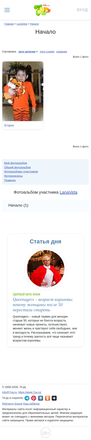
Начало (34, 23)
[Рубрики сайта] (7, 10)
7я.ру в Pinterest (33, 398)
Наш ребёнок (31, 403)
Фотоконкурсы (13, 175)
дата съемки (47, 51)
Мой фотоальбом (15, 163)
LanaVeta (22, 23)
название (61, 51)
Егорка (9, 125)
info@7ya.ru (9, 392)
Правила (10, 180)
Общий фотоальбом (17, 167)
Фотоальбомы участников (21, 171)
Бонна (18, 403)
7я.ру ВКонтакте (40, 398)
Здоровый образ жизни (26, 294)
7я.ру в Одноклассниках (47, 398)
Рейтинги (8, 403)
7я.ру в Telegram (26, 398)
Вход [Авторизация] (82, 9)
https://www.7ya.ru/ (29, 392)
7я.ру (54, 398)
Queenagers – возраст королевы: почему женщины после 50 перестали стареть (43, 305)
